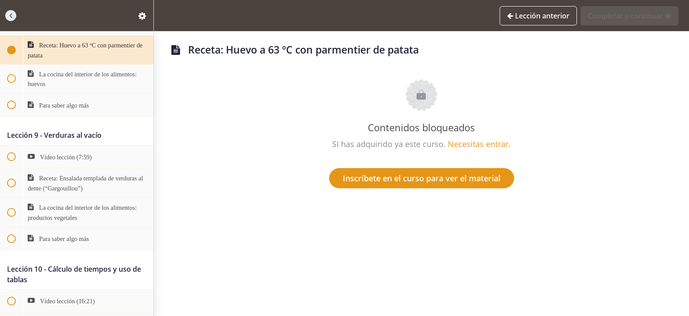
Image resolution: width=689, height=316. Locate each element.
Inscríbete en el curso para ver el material (421, 178)
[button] (11, 15)
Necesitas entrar (478, 144)
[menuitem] (142, 15)
